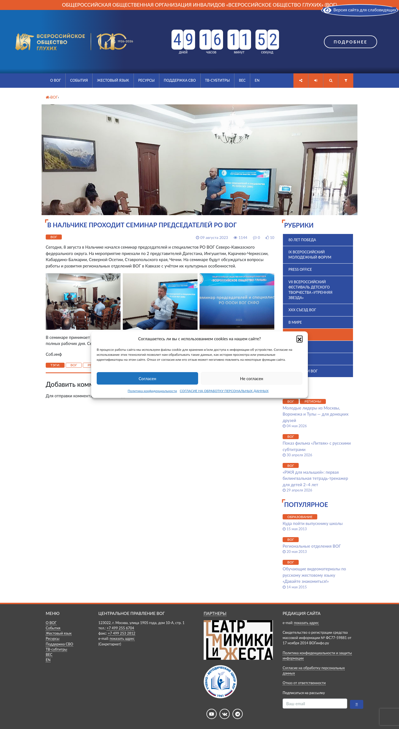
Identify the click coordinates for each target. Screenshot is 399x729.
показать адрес (122, 638)
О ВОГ (55, 80)
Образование (300, 517)
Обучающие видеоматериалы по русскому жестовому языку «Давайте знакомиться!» (314, 575)
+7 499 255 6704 (120, 628)
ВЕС (242, 80)
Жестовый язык (113, 80)
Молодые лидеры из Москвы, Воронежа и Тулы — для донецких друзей (316, 414)
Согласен (147, 378)
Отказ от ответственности (304, 683)
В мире (295, 322)
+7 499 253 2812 (121, 633)
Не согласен (251, 378)
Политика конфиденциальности (152, 391)
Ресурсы (146, 80)
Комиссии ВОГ (303, 371)
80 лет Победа (302, 240)
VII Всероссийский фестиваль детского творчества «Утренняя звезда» (310, 290)
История (297, 359)
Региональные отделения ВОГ (312, 545)
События (79, 80)
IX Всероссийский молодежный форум (309, 254)
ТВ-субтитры (217, 80)
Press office (300, 269)
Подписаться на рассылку (304, 693)
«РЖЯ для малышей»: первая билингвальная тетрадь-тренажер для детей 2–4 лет (315, 478)
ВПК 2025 (296, 346)
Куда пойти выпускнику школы (313, 523)
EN (257, 80)
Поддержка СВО (180, 80)
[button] (299, 338)
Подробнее (350, 41)
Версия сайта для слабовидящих (359, 9)
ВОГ (53, 237)
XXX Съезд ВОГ (302, 310)
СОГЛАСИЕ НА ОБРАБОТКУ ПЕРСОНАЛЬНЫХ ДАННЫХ (224, 391)
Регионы (313, 401)
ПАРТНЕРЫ (215, 613)
